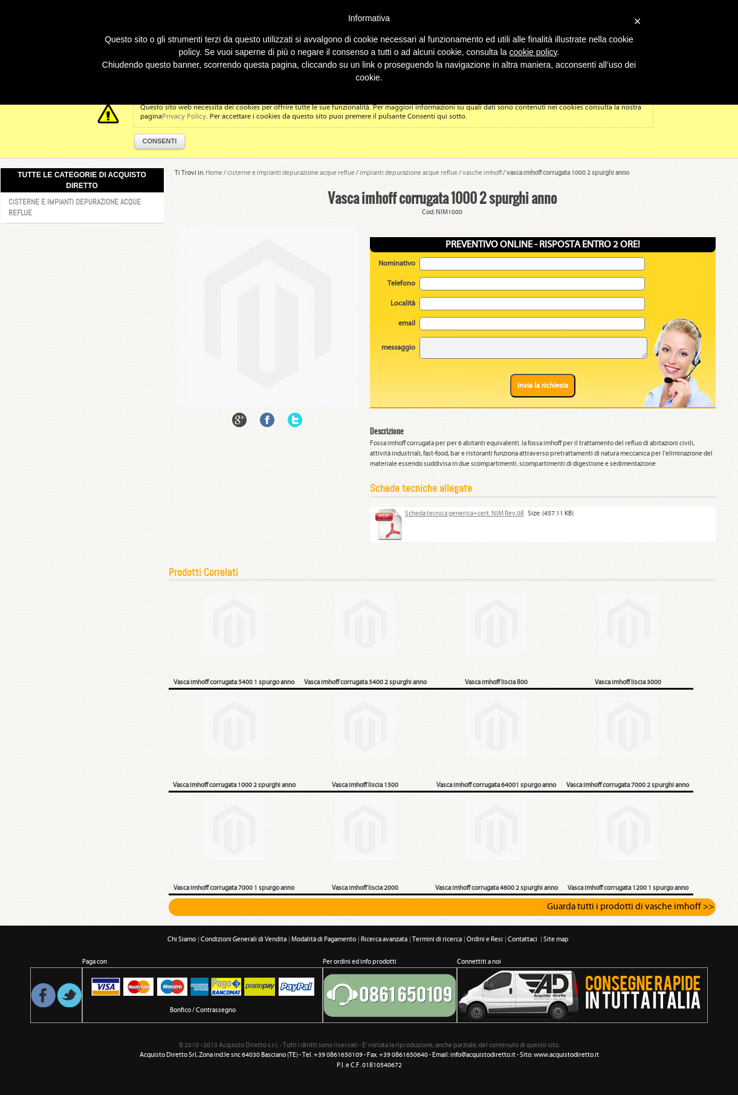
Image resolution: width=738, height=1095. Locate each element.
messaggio (398, 347)
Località (402, 303)
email (406, 323)
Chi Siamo (181, 939)
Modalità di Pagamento (323, 939)
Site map (556, 939)
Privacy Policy (184, 116)
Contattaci (523, 939)
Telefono (401, 283)
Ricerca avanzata (384, 939)
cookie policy (533, 52)
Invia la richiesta (542, 386)
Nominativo (396, 263)
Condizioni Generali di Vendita (243, 939)
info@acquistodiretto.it (483, 1055)
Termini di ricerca (437, 939)
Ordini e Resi (485, 939)
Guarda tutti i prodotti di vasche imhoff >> (630, 907)
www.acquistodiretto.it (566, 1055)
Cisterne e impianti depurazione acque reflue (74, 207)
